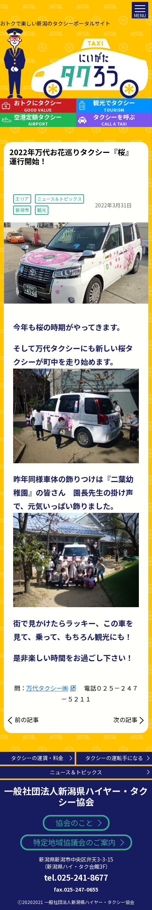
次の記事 (125, 719)
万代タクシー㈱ (47, 687)
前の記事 (27, 719)
